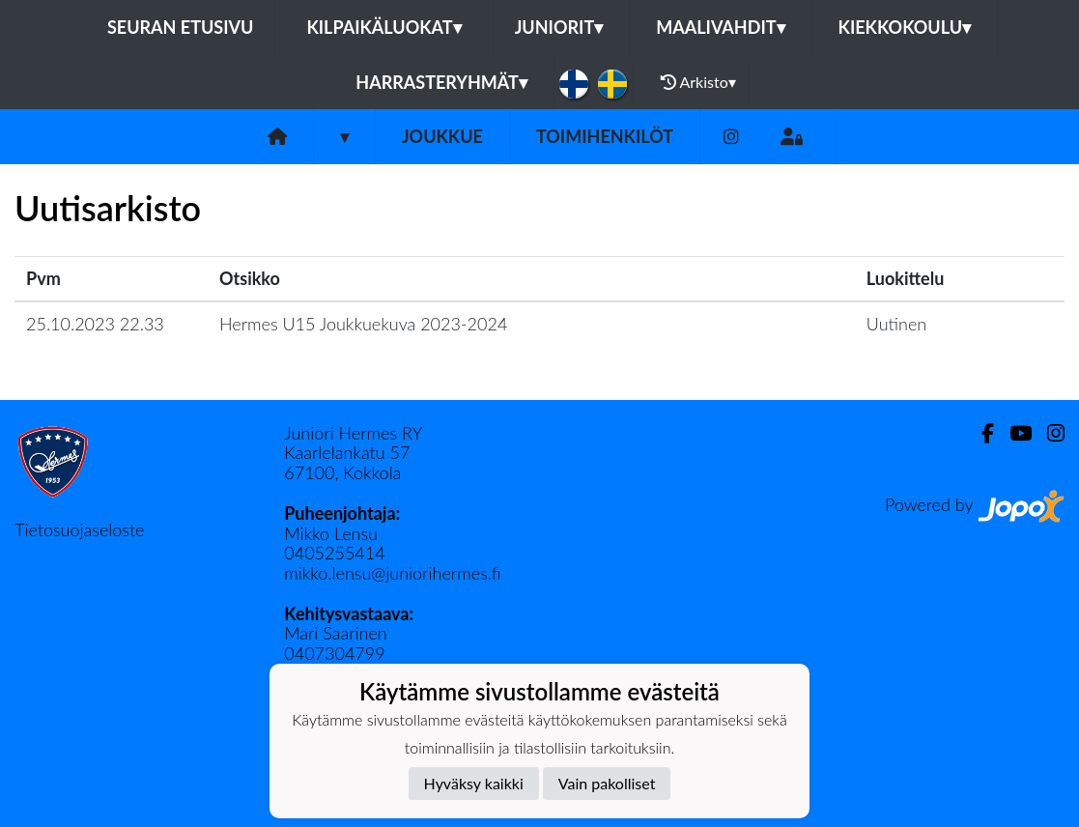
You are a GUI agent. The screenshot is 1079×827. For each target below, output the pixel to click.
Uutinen (896, 323)
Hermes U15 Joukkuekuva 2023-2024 (363, 323)
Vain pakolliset (607, 783)
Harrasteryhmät (441, 82)
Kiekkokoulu (905, 27)
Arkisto (698, 82)
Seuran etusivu (180, 27)
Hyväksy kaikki (474, 783)
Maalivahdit (720, 27)
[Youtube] (1013, 433)
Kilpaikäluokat (383, 27)
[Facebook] (980, 433)
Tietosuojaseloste (79, 529)
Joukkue (442, 136)
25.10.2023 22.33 (95, 323)
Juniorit (559, 27)
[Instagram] (731, 136)
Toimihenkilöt (604, 136)
